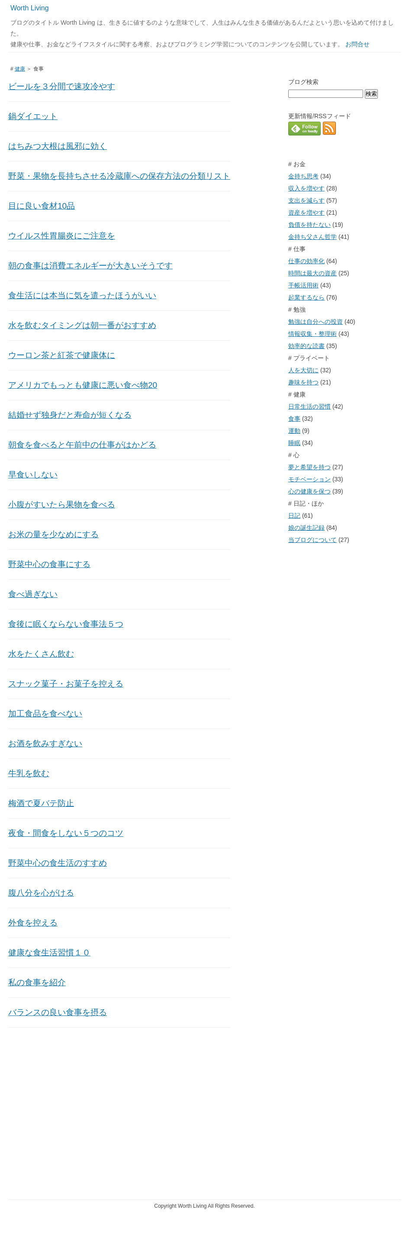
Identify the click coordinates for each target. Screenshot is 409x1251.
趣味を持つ (303, 382)
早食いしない (33, 474)
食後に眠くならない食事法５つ (65, 624)
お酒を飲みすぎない (45, 743)
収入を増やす (306, 188)
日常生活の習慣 (309, 406)
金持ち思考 (303, 176)
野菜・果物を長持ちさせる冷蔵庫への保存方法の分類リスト (119, 176)
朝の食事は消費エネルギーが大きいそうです (90, 265)
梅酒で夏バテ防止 (41, 803)
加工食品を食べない (45, 713)
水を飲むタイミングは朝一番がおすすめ (82, 325)
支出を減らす (306, 200)
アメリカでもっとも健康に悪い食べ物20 (82, 385)
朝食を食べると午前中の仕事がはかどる (82, 444)
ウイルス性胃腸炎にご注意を (61, 235)
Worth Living (29, 8)
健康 (20, 69)
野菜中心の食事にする (49, 564)
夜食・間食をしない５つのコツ (65, 833)
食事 (294, 418)
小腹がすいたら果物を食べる (61, 504)
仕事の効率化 (306, 261)
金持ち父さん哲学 (312, 236)
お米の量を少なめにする (53, 534)
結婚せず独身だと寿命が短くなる (70, 414)
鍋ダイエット (33, 116)
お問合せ (357, 44)
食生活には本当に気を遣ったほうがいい (82, 295)
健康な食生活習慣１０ (49, 952)
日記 (294, 515)
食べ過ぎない (33, 594)
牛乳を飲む (28, 773)
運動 (294, 430)
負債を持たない (309, 224)
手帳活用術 (303, 285)
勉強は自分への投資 (315, 321)
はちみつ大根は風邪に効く (57, 146)
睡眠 (294, 442)
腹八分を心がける (41, 892)
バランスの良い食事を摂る (57, 1012)
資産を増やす (306, 212)
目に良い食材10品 (41, 205)
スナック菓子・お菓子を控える (65, 683)
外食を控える (33, 922)
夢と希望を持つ (309, 467)
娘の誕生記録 (306, 527)
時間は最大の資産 (312, 273)
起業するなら (306, 297)
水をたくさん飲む (41, 653)
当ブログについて (312, 539)
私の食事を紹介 (37, 982)
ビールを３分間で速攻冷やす (61, 86)
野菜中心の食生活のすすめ (57, 862)
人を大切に (303, 370)
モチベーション (309, 479)
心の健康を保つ (309, 491)
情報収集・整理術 (312, 333)
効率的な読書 (306, 345)
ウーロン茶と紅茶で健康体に (61, 355)
